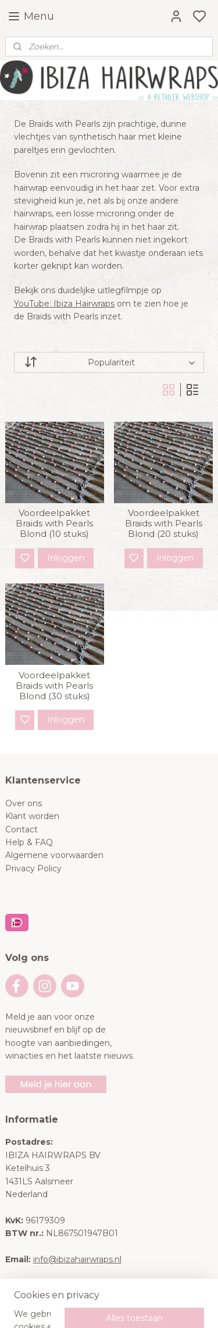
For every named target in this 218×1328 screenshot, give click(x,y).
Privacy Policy (33, 868)
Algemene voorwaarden (54, 855)
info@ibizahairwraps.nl (77, 1259)
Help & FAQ (29, 842)
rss (178, 1306)
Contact (21, 829)
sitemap (157, 1306)
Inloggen (65, 558)
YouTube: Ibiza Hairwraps (64, 303)
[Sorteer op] (109, 362)
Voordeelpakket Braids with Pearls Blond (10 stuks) (54, 523)
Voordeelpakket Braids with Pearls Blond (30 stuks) (54, 686)
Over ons (23, 803)
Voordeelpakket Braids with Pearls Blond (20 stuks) (163, 523)
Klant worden (32, 816)
